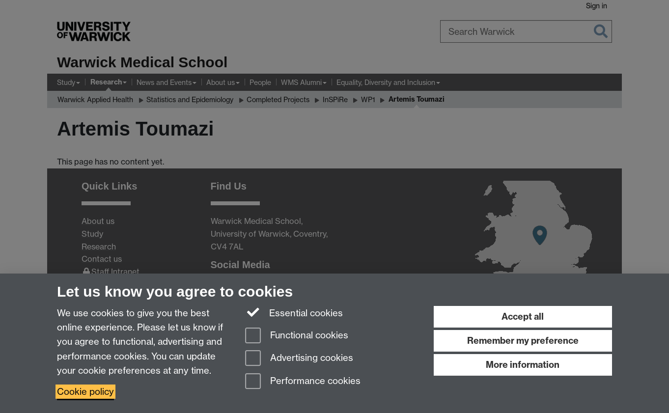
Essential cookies (294, 312)
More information (522, 364)
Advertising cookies (299, 359)
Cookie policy (85, 391)
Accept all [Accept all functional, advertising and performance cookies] (523, 316)
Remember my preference (523, 340)
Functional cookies (296, 336)
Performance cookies (303, 382)
